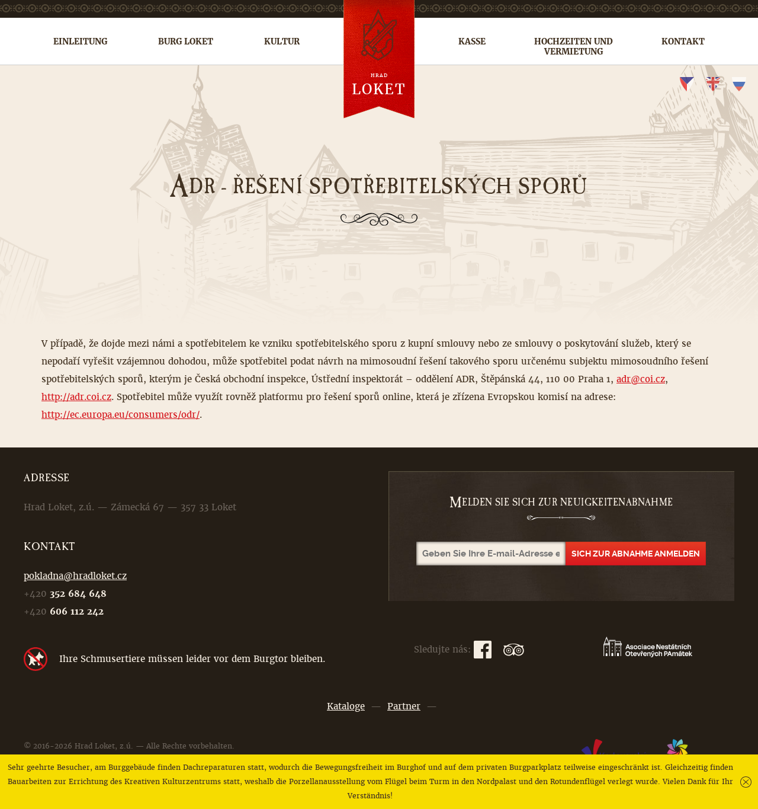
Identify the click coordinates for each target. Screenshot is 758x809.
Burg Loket (185, 41)
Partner (403, 706)
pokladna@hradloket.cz (75, 575)
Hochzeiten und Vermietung (573, 46)
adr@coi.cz (640, 379)
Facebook (483, 649)
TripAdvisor (513, 649)
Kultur (282, 41)
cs (687, 84)
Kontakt (683, 41)
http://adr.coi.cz (76, 396)
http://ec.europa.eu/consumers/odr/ (120, 414)
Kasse (472, 41)
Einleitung (80, 41)
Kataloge (346, 706)
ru (739, 84)
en (713, 84)
